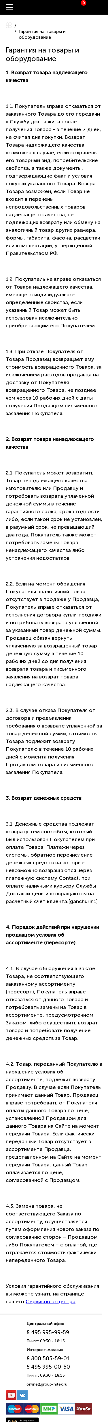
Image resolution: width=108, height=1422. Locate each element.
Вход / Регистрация (103, 7)
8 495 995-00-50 (48, 1366)
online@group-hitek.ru (46, 1384)
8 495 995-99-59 (47, 1332)
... (20, 25)
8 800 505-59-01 (48, 1358)
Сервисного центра (50, 1301)
